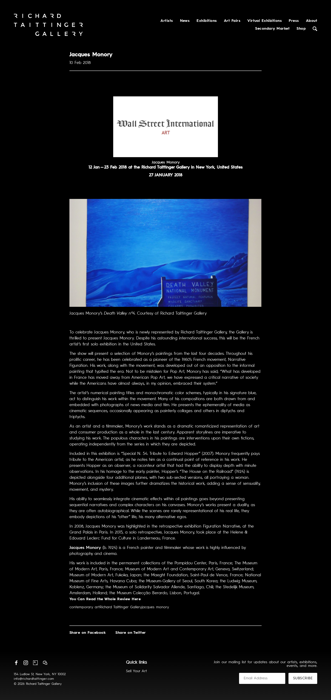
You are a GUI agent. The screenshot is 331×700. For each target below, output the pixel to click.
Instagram (25, 662)
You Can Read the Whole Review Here (105, 599)
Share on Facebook (87, 633)
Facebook (16, 662)
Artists (166, 21)
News (185, 21)
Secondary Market (272, 29)
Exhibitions (207, 21)
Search (315, 28)
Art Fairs (232, 21)
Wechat (45, 662)
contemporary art (84, 607)
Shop (301, 29)
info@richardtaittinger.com (34, 678)
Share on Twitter (130, 633)
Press (294, 21)
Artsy (35, 662)
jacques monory (155, 607)
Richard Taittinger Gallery (121, 607)
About (311, 21)
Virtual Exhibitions (264, 21)
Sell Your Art (136, 671)
